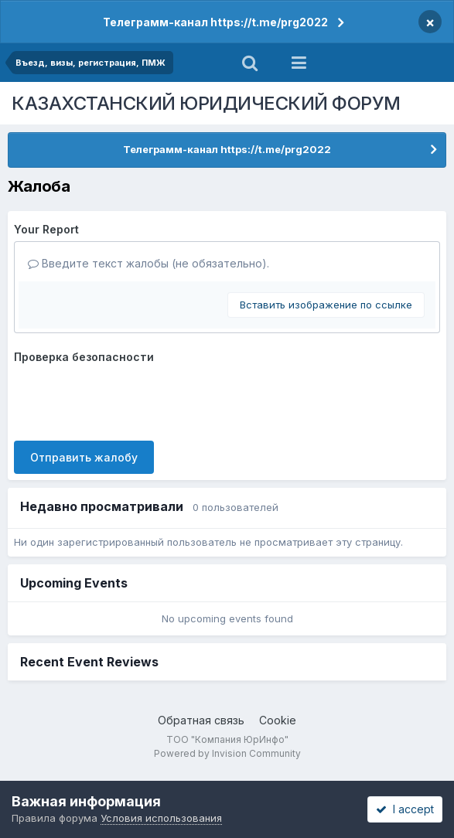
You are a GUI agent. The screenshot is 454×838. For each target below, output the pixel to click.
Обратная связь (201, 720)
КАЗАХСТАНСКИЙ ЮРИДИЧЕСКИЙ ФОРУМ (206, 103)
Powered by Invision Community (227, 753)
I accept (405, 809)
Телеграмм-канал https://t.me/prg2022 (215, 22)
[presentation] (131, 399)
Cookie (277, 720)
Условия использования (161, 818)
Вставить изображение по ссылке (326, 304)
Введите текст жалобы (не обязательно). (148, 263)
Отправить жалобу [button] (84, 457)
